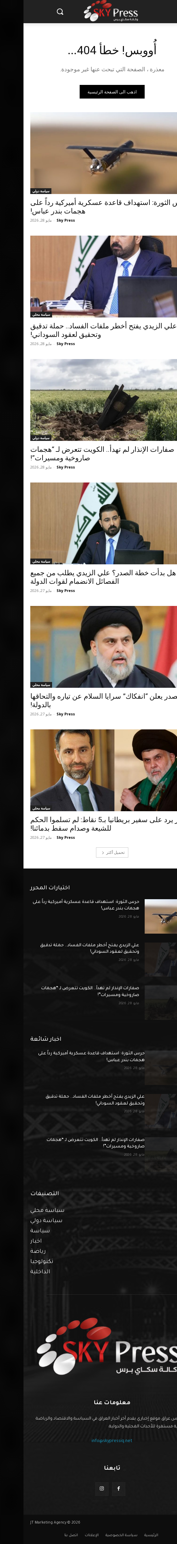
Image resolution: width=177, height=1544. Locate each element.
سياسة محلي (18, 314)
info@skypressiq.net (88, 1441)
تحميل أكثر (89, 852)
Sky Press (42, 220)
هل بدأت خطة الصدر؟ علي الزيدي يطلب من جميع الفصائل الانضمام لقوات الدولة (79, 577)
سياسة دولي (17, 191)
